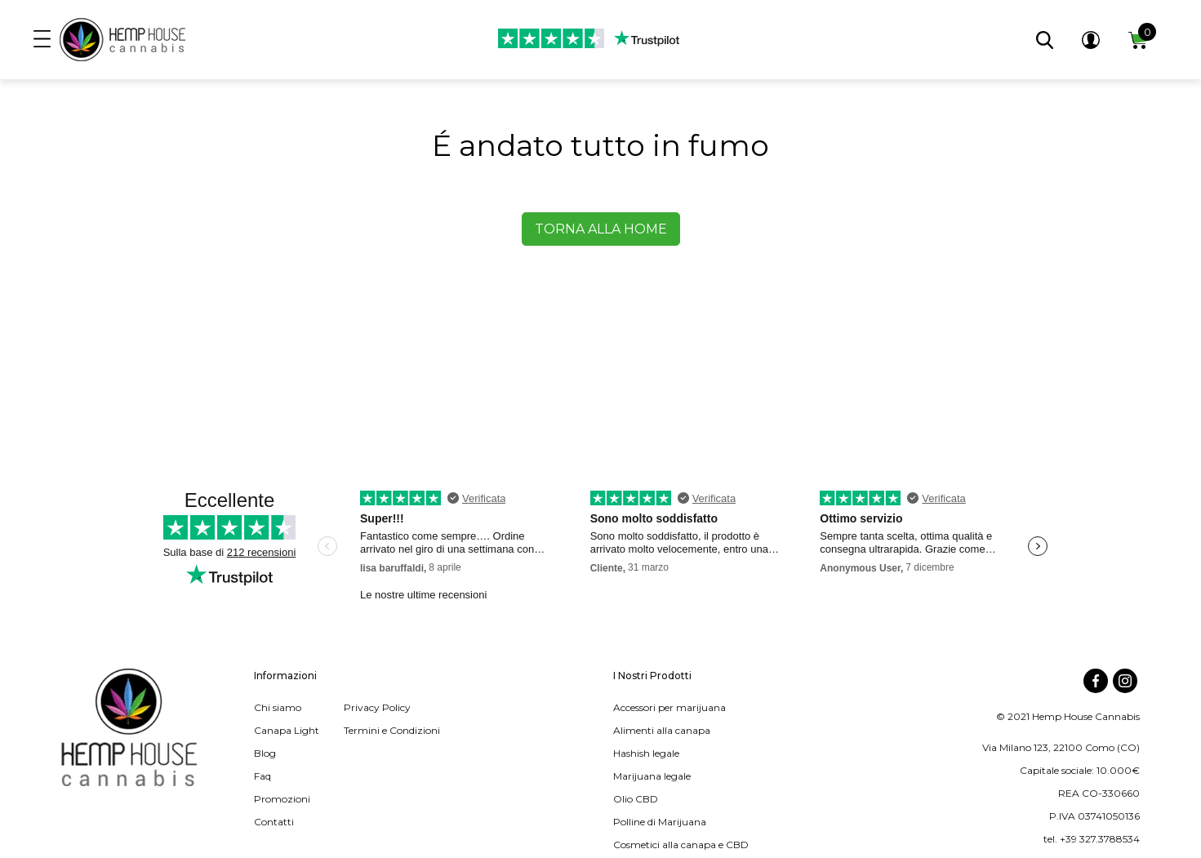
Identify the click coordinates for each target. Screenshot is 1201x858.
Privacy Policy (377, 707)
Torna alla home (601, 229)
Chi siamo (277, 707)
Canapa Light (286, 730)
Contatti (274, 822)
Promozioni (282, 799)
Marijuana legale (652, 776)
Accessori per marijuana (669, 707)
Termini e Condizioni (392, 730)
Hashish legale (646, 753)
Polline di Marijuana (659, 822)
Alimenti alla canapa (661, 730)
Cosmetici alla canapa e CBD (681, 844)
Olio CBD (635, 799)
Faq (262, 776)
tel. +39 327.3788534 (1091, 839)
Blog (265, 753)
